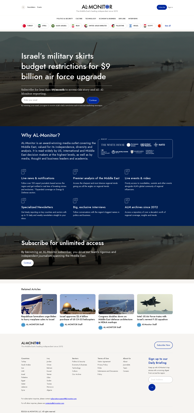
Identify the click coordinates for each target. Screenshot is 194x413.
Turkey (23, 361)
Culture (79, 18)
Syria (23, 390)
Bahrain (49, 368)
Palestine (24, 377)
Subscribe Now (163, 345)
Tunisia (49, 384)
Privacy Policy (103, 365)
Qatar (23, 384)
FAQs (100, 368)
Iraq (48, 358)
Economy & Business (107, 18)
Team (125, 368)
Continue (27, 262)
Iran (22, 368)
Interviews (132, 18)
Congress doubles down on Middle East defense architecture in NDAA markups (115, 319)
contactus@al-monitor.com (54, 403)
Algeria (49, 390)
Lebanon (24, 387)
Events (39, 7)
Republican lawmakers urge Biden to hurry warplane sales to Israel (38, 318)
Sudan (49, 380)
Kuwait (49, 371)
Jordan (49, 361)
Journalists (126, 365)
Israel (23, 374)
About (125, 361)
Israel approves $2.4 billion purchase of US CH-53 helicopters (77, 318)
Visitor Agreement (104, 361)
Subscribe (162, 7)
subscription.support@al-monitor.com (64, 398)
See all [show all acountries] (168, 26)
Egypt (23, 380)
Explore (122, 18)
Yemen (49, 374)
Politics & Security (65, 18)
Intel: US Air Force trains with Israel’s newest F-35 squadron (152, 318)
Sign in (170, 7)
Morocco (50, 387)
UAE (22, 371)
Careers (126, 371)
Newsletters (31, 7)
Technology (90, 18)
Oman (49, 365)
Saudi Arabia (26, 365)
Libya (48, 377)
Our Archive (76, 374)
